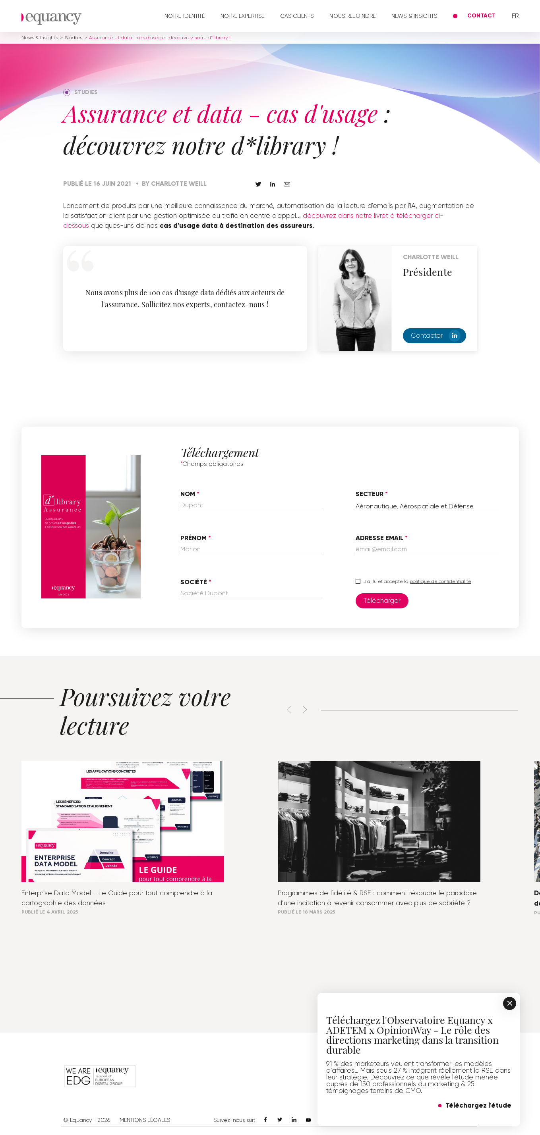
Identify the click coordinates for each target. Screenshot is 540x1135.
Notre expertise (242, 16)
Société (193, 582)
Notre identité (185, 16)
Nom (187, 494)
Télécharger (382, 600)
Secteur (369, 494)
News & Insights (414, 16)
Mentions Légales (145, 1120)
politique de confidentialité (440, 581)
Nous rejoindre (352, 16)
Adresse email (379, 538)
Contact (481, 15)
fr (515, 16)
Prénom (193, 538)
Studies (73, 37)
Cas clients (297, 16)
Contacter (436, 336)
